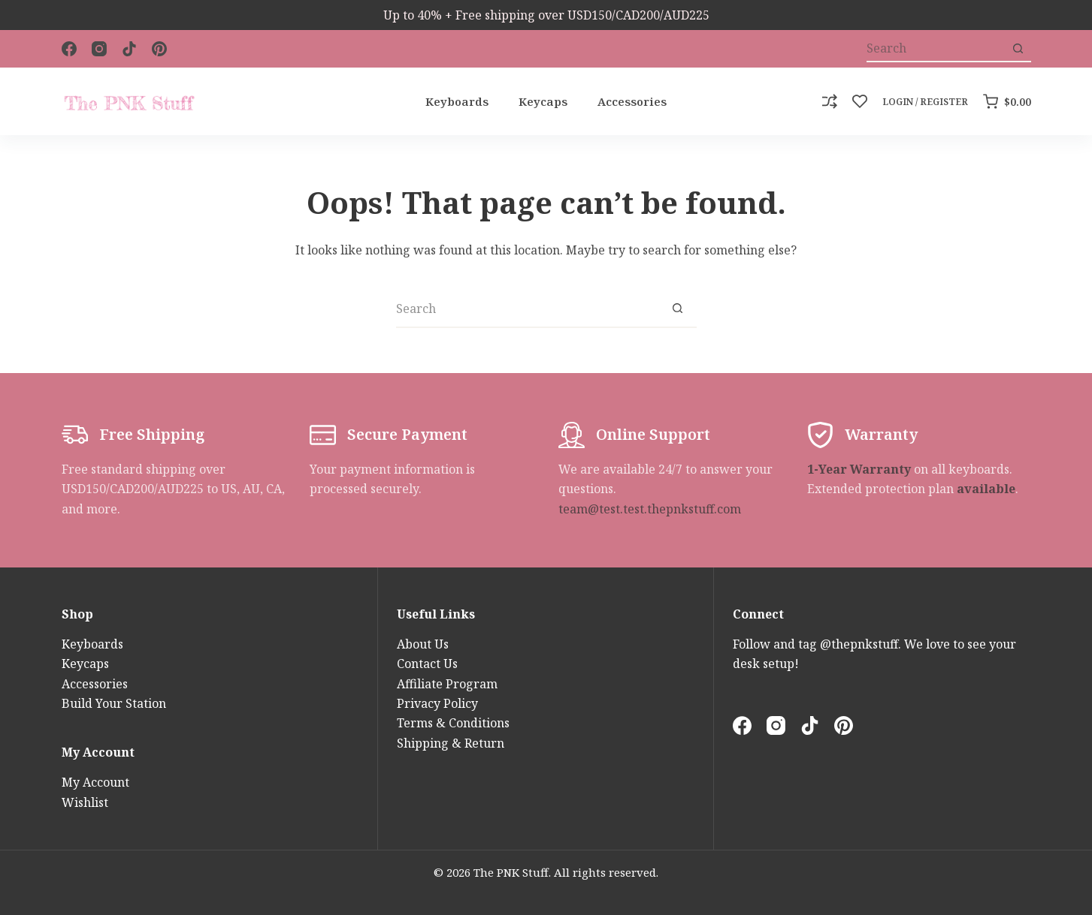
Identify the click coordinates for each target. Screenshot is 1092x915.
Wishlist (85, 802)
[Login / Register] (925, 102)
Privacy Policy (437, 703)
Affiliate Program (447, 684)
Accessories (632, 101)
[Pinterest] (159, 48)
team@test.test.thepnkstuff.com (649, 509)
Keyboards (457, 101)
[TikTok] (129, 48)
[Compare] (829, 101)
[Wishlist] (859, 101)
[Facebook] (69, 48)
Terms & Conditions (453, 723)
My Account (95, 782)
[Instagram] (99, 48)
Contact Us (427, 663)
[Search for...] (936, 49)
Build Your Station (114, 703)
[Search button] (1018, 49)
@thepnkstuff (859, 644)
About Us (423, 644)
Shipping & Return (450, 743)
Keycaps (543, 101)
